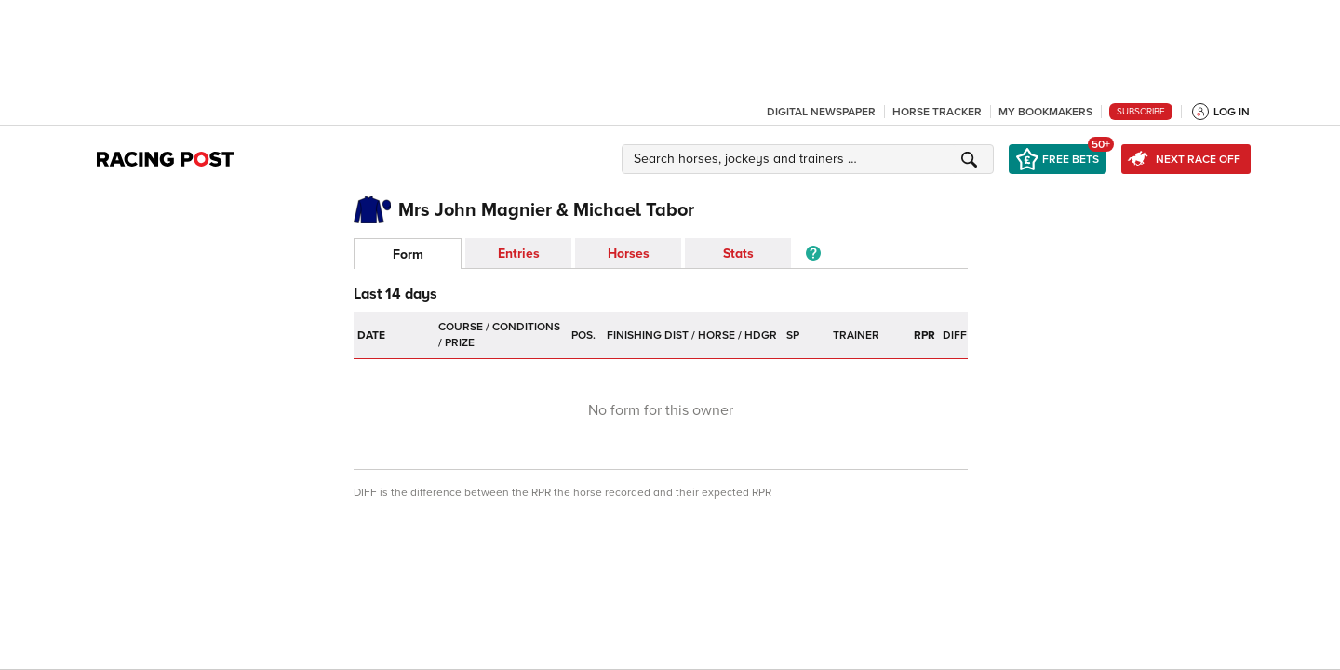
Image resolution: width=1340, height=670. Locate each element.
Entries (519, 253)
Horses (629, 253)
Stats (738, 253)
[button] (810, 159)
